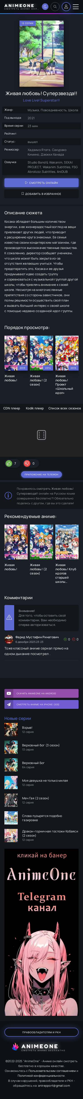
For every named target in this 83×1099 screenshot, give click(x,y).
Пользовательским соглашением (52, 1071)
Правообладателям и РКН (41, 1032)
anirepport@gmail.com (54, 1086)
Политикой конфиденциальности (41, 1076)
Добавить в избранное (41, 194)
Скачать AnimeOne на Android (36, 693)
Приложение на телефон (41, 474)
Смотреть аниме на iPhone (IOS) (38, 704)
